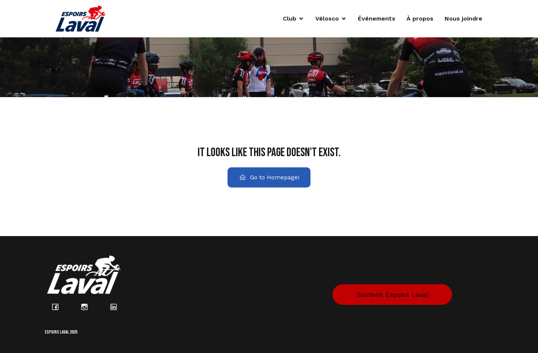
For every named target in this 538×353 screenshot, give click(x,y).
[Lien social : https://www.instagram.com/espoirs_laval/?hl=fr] (88, 306)
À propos (419, 18)
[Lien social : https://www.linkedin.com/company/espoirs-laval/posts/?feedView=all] (117, 306)
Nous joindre (463, 18)
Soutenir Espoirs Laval (392, 294)
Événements (376, 18)
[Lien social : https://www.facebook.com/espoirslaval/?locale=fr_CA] (59, 306)
